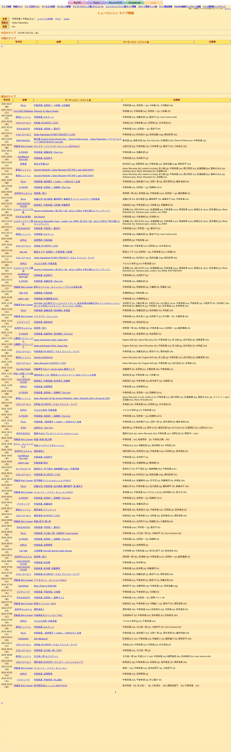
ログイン (228, 8)
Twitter (66, 19)
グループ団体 (147, 6)
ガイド (18, 6)
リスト (32, 6)
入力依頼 (48, 6)
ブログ (58, 19)
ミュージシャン (120, 6)
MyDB (77, 2)
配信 (165, 6)
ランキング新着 (64, 6)
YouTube (187, 6)
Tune (96, 2)
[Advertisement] (94, 70)
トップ (214, 6)
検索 (6, 6)
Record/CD (115, 2)
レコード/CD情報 (45, 19)
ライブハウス (88, 6)
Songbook (134, 2)
